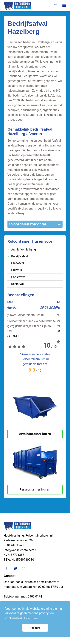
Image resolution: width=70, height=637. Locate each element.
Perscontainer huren (35, 489)
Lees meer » (15, 335)
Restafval (17, 284)
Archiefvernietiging (23, 249)
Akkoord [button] (34, 627)
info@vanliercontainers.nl (20, 550)
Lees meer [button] (31, 618)
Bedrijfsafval (19, 256)
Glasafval (17, 263)
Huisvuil (16, 270)
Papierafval (18, 277)
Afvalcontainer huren (35, 434)
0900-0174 (35, 596)
